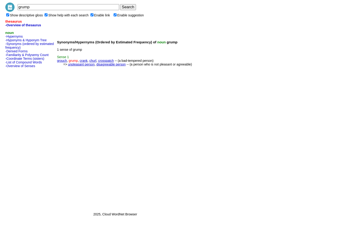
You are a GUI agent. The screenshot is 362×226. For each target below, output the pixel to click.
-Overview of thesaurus (23, 25)
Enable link (100, 15)
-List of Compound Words (23, 62)
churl (92, 60)
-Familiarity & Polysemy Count (27, 55)
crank (83, 60)
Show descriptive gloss (24, 15)
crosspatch (106, 60)
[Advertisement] (23, 138)
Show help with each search (66, 15)
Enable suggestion (129, 15)
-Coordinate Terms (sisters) (24, 58)
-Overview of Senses (20, 66)
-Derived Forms (16, 51)
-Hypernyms (14, 36)
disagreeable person (111, 64)
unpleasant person (81, 64)
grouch (62, 60)
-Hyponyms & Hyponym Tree (26, 40)
